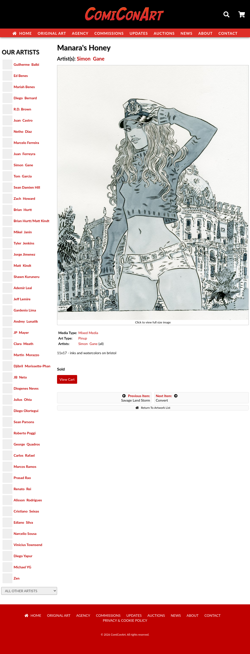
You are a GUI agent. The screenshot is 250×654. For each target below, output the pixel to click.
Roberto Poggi (24, 433)
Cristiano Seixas (26, 511)
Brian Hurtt (23, 209)
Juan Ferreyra (24, 154)
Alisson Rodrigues (28, 500)
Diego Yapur (23, 556)
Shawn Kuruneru (26, 277)
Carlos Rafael (24, 455)
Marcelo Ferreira (26, 142)
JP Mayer (21, 332)
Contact (228, 33)
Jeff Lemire (22, 299)
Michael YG (22, 567)
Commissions (109, 33)
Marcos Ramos (25, 466)
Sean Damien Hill (27, 187)
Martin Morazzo (26, 355)
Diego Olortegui (26, 411)
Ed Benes (21, 75)
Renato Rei (22, 489)
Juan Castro (23, 120)
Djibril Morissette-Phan (32, 366)
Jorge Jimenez (24, 254)
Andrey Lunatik (26, 321)
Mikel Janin (23, 232)
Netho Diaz (23, 131)
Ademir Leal (23, 288)
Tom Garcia (23, 176)
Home (22, 33)
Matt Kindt (22, 265)
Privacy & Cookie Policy (125, 620)
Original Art (52, 33)
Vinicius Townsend (28, 545)
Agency (80, 33)
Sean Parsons (24, 422)
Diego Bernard (25, 98)
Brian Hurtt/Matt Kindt (31, 221)
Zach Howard (24, 198)
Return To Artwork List (152, 408)
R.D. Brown (22, 109)
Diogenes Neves (26, 388)
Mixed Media (88, 333)
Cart (242, 15)
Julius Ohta (23, 399)
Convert (167, 398)
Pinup (82, 338)
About (205, 33)
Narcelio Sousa (25, 533)
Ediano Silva (23, 522)
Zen (17, 578)
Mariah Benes (24, 87)
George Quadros (27, 444)
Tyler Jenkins (24, 243)
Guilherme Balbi (26, 64)
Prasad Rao (22, 478)
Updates (138, 33)
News (186, 33)
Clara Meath (23, 344)
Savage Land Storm (135, 398)
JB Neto (20, 377)
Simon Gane (23, 165)
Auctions (164, 33)
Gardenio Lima (25, 310)
